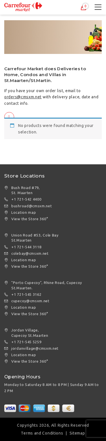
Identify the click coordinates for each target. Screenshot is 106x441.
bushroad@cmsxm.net (31, 206)
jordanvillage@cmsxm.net (35, 348)
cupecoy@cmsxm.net (30, 301)
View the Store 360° (29, 219)
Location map (23, 212)
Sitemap (77, 433)
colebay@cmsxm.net (30, 253)
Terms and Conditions (42, 433)
